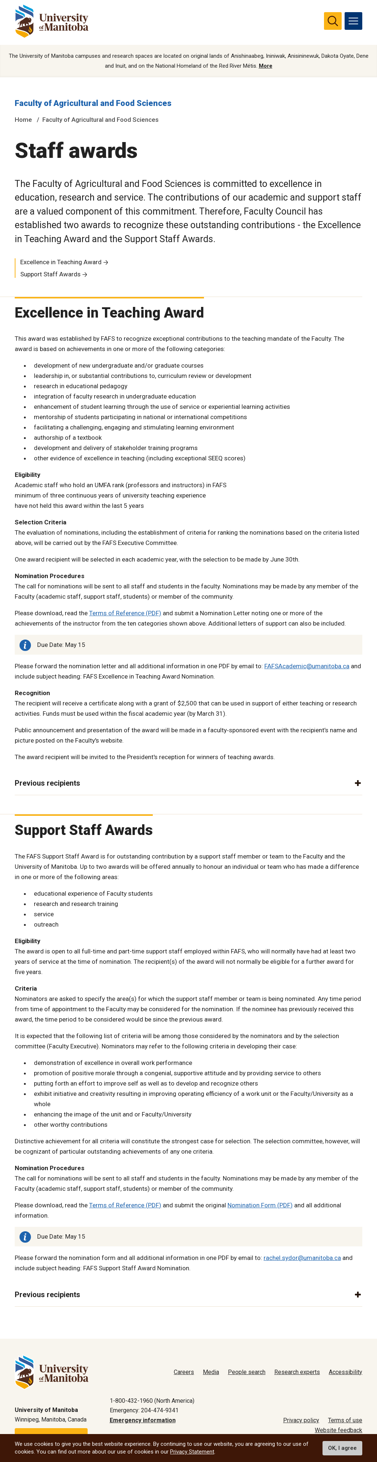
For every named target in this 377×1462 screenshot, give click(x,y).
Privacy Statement (192, 1451)
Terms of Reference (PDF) (125, 614)
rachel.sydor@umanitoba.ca (302, 1258)
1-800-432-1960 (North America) (152, 1400)
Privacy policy (301, 1420)
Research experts (297, 1372)
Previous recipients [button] (47, 784)
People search (246, 1372)
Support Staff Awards (50, 275)
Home (23, 120)
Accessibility (345, 1372)
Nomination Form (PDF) (260, 1206)
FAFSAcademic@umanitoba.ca (306, 666)
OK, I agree (342, 1448)
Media (211, 1372)
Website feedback (338, 1430)
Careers (184, 1372)
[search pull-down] (333, 21)
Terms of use (345, 1420)
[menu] (353, 21)
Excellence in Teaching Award (61, 262)
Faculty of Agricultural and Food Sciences (93, 104)
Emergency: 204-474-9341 (144, 1410)
